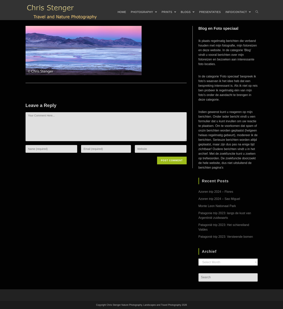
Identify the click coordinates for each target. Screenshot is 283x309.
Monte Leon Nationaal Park (217, 206)
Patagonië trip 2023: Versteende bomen (225, 236)
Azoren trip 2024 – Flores (215, 191)
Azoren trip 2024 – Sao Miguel (219, 198)
